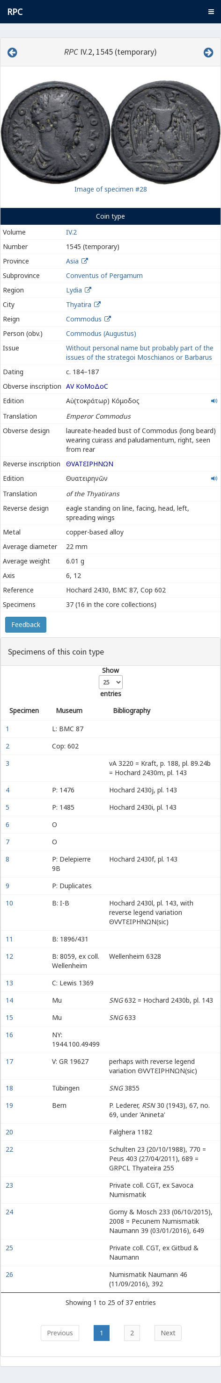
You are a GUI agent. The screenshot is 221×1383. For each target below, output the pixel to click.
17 (10, 1061)
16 (10, 1034)
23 (10, 1185)
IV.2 (71, 232)
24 (10, 1211)
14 (10, 1000)
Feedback (25, 624)
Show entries (111, 682)
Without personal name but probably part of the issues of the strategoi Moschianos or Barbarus (140, 352)
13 (10, 982)
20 (10, 1131)
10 (10, 902)
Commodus (84, 318)
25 (10, 1247)
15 (10, 1017)
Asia (72, 261)
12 (10, 956)
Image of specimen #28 (110, 189)
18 (10, 1088)
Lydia (74, 289)
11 (10, 938)
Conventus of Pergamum (104, 275)
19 (10, 1105)
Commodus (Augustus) (101, 333)
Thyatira (78, 304)
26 (10, 1274)
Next (168, 1332)
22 (10, 1149)
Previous (60, 1332)
